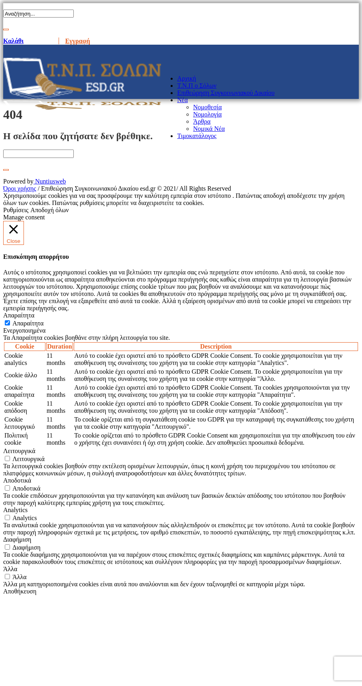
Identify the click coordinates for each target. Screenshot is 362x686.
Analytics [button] (15, 510)
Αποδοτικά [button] (17, 480)
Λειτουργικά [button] (19, 450)
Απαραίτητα (27, 323)
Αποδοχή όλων (49, 210)
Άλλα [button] (10, 569)
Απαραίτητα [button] (18, 315)
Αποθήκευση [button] (19, 591)
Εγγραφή (77, 40)
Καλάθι (13, 40)
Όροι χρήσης (19, 188)
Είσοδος (41, 40)
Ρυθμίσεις (15, 210)
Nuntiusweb (49, 181)
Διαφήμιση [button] (17, 539)
